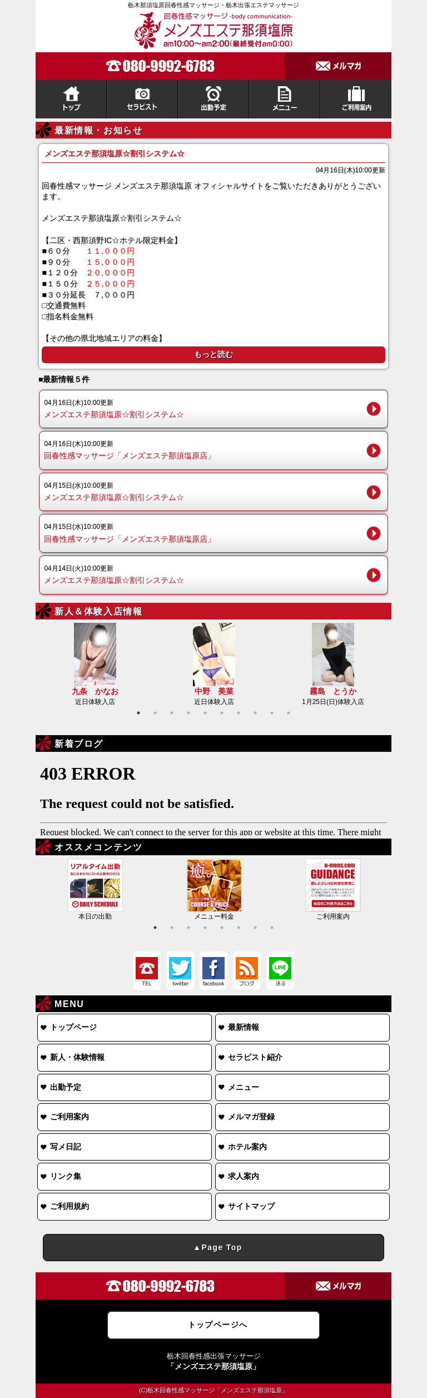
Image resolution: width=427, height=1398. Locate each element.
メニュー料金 (214, 889)
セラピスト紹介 (255, 1057)
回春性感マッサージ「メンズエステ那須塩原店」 (205, 449)
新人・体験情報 (77, 1057)
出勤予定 (65, 1087)
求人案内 (243, 1176)
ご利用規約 (69, 1206)
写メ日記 (65, 1146)
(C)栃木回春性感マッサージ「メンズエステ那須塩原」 (214, 1390)
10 (288, 712)
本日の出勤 (95, 889)
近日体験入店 (95, 664)
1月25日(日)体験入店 (333, 664)
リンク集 (65, 1176)
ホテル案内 (247, 1146)
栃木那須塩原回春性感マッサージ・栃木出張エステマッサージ (213, 5)
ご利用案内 (333, 889)
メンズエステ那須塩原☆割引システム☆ (205, 408)
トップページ (73, 1027)
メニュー (243, 1087)
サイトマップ (251, 1206)
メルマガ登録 (251, 1116)
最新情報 (243, 1027)
